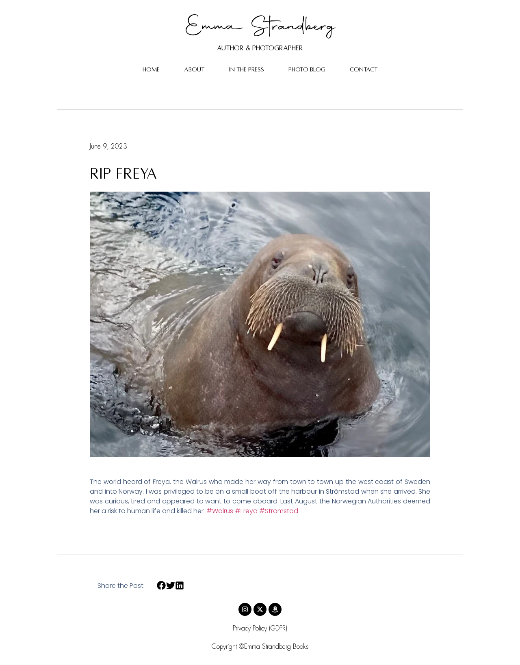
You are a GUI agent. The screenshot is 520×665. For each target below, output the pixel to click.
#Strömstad (278, 511)
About (194, 69)
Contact (364, 69)
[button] (161, 585)
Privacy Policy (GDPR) (260, 628)
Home (151, 69)
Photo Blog (306, 69)
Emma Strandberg (260, 27)
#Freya (246, 511)
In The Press (246, 69)
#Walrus (219, 511)
